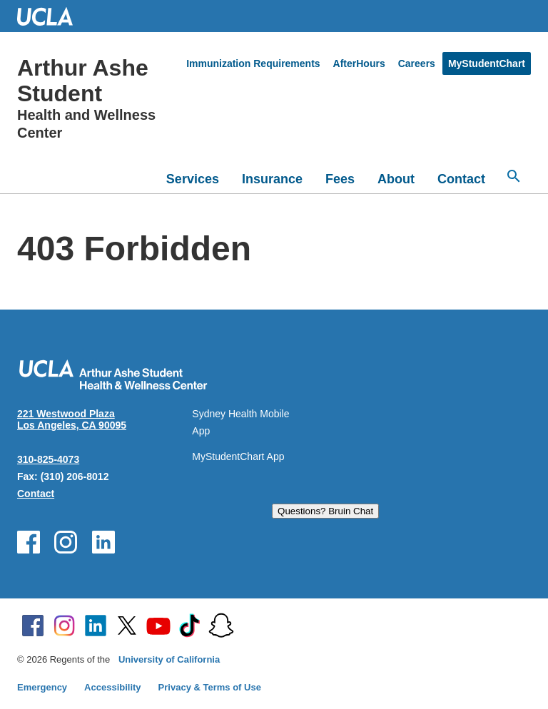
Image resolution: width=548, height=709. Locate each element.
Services (192, 179)
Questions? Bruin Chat (325, 511)
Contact (461, 179)
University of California (169, 659)
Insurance (272, 179)
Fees (340, 179)
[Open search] (514, 176)
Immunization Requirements (253, 63)
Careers (416, 63)
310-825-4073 (48, 459)
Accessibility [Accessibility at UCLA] (112, 687)
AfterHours (359, 63)
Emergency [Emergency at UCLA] (42, 687)
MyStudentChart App (238, 456)
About (396, 179)
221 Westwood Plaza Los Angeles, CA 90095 (71, 419)
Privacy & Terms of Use (209, 687)
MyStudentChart (486, 63)
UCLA (51, 16)
